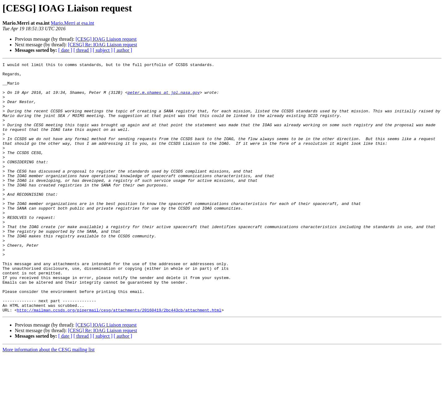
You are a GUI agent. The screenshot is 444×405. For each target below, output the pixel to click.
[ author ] (123, 50)
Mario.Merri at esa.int (72, 23)
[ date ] (65, 50)
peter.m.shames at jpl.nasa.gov (164, 99)
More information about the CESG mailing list (48, 399)
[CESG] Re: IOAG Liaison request (102, 44)
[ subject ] (103, 50)
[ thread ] (82, 50)
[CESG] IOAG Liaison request (106, 39)
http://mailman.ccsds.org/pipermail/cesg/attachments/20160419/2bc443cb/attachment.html (119, 360)
